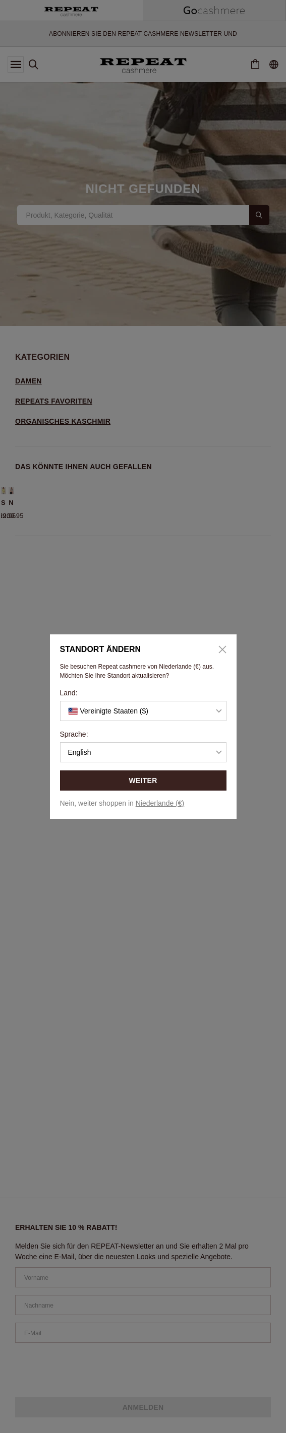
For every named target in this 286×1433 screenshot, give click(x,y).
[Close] (218, 649)
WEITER (143, 780)
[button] (143, 711)
